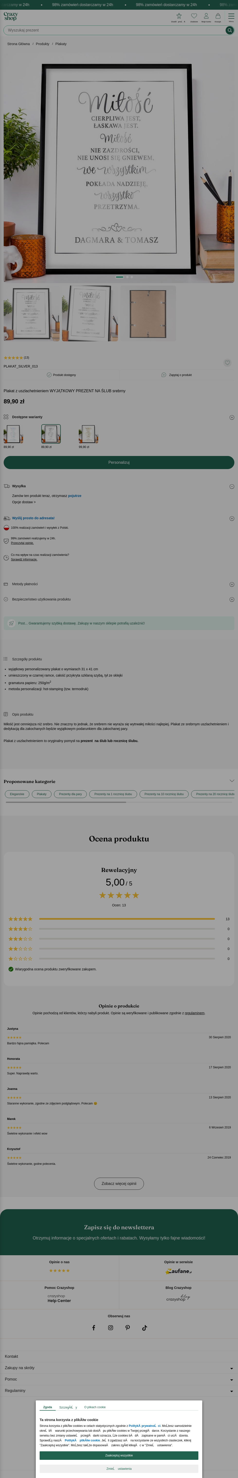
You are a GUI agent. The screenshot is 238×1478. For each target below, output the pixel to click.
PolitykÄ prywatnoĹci (144, 1426)
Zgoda (47, 1407)
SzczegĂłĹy (68, 1407)
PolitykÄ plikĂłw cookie (82, 1440)
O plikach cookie (95, 1407)
